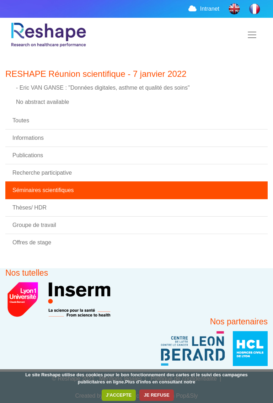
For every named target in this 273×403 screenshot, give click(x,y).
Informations (28, 138)
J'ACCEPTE (119, 395)
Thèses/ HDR (29, 208)
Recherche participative (42, 173)
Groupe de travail (34, 225)
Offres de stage (31, 242)
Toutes (20, 120)
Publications (27, 155)
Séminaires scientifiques (43, 190)
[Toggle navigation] (252, 35)
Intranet (203, 9)
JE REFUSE (156, 395)
